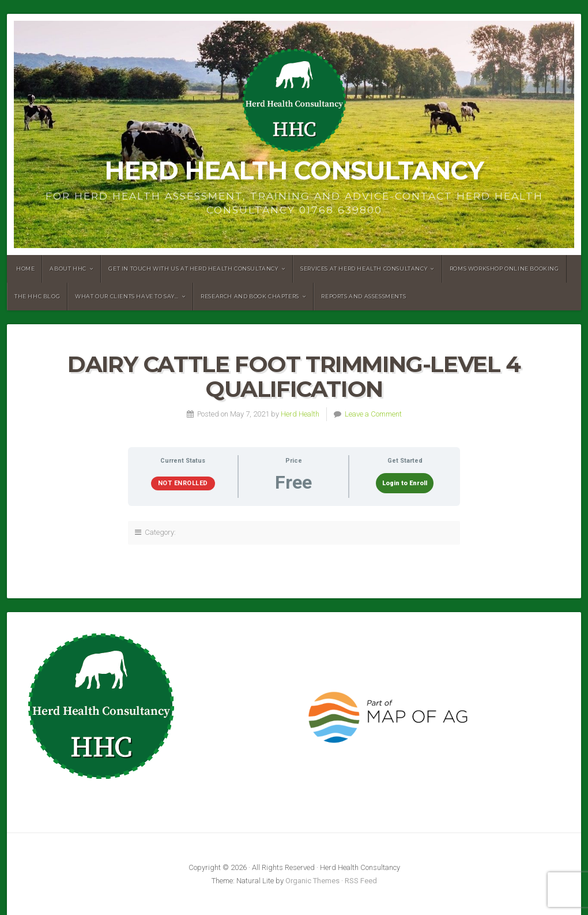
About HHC (68, 268)
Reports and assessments (363, 296)
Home (25, 268)
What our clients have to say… (126, 296)
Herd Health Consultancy (294, 170)
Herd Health (300, 414)
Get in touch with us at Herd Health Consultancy (193, 268)
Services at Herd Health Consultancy (363, 268)
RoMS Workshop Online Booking (504, 268)
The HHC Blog (37, 296)
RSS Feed (361, 880)
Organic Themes (312, 880)
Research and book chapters (250, 296)
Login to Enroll (404, 483)
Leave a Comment (373, 414)
